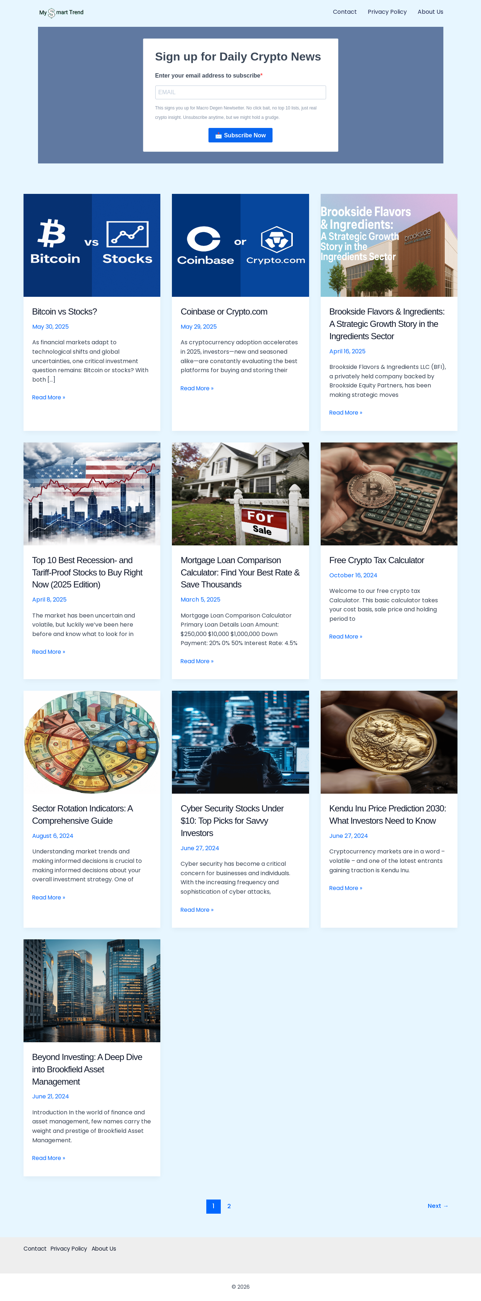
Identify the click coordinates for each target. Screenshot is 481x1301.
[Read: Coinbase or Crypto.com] (240, 245)
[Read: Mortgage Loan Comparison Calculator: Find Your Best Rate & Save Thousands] (240, 494)
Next (437, 1206)
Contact (345, 12)
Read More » (49, 398)
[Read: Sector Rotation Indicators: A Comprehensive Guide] (92, 742)
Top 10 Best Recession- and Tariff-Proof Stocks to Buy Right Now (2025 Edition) (91, 572)
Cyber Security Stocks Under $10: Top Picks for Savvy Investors (236, 821)
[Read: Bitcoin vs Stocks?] (92, 245)
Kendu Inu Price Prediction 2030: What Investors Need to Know (386, 821)
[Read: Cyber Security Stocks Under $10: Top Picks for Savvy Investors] (240, 742)
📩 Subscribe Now (240, 136)
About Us (430, 12)
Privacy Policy (387, 12)
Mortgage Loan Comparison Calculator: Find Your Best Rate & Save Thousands (234, 572)
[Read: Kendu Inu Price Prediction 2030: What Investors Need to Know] (389, 742)
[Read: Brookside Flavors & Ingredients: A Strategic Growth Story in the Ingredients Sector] (389, 245)
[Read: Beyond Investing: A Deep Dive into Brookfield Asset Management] (92, 991)
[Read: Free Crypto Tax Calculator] (389, 494)
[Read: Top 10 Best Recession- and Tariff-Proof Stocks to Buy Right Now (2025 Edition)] (92, 494)
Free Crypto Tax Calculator (380, 560)
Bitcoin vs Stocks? (67, 312)
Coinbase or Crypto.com (227, 312)
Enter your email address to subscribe (208, 75)
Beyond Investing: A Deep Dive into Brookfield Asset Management (91, 1069)
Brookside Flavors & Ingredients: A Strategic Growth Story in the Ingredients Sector (388, 324)
